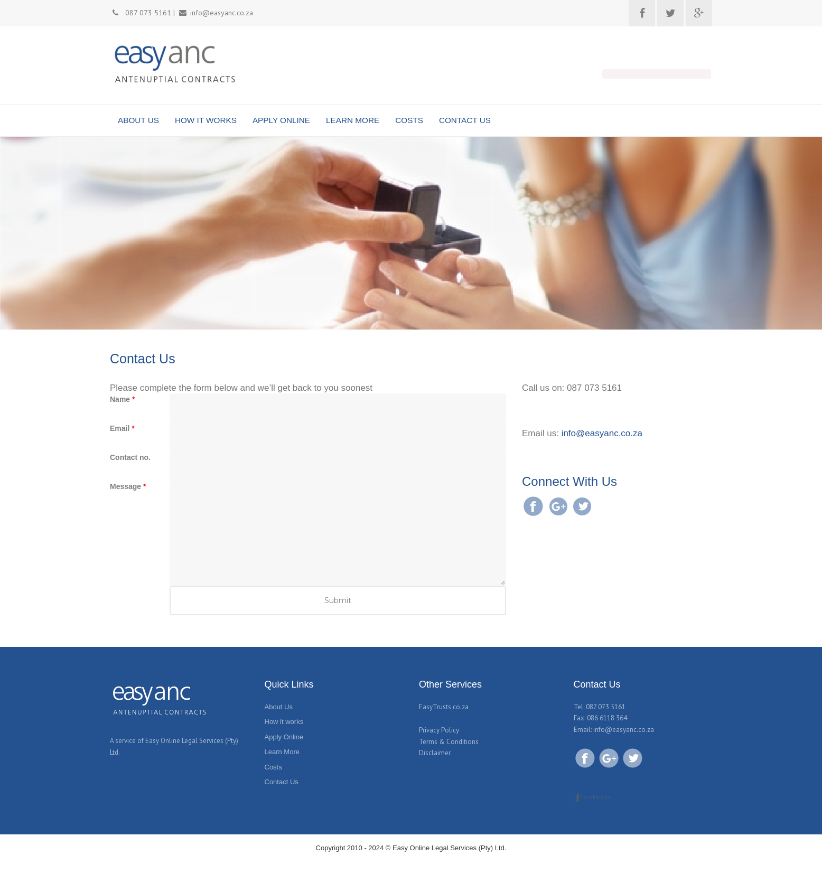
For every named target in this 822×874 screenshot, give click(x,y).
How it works (284, 722)
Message (128, 486)
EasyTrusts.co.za (444, 706)
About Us (279, 707)
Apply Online (284, 737)
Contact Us (281, 782)
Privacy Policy (439, 730)
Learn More (282, 752)
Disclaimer (435, 752)
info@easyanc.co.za (602, 433)
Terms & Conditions (449, 741)
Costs (273, 767)
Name (122, 399)
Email (122, 428)
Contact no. (130, 457)
